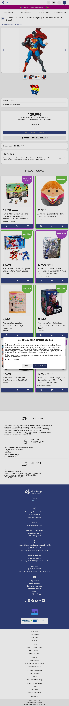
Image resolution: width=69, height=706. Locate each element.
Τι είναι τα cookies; (13, 359)
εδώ (58, 355)
